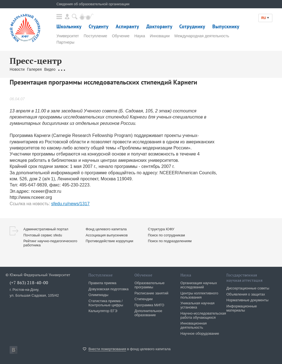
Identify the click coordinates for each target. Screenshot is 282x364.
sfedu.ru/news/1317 (70, 203)
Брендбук (139, 69)
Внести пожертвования (107, 349)
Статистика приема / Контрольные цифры (105, 303)
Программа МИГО (149, 305)
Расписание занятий (151, 293)
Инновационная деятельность (193, 325)
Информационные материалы (241, 308)
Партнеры (65, 42)
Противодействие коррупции (109, 241)
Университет (67, 36)
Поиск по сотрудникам (166, 235)
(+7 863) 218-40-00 (29, 282)
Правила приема (102, 283)
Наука (139, 36)
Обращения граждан (76, 69)
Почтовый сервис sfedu (42, 235)
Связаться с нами (113, 69)
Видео (49, 69)
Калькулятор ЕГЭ (102, 311)
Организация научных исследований (198, 285)
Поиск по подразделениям (170, 241)
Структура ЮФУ (161, 229)
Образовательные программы (149, 285)
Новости (17, 69)
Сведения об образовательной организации (92, 4)
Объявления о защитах (245, 294)
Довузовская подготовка (108, 289)
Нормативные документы (247, 300)
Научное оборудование (199, 333)
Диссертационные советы (247, 288)
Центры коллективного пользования (199, 295)
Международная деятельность (201, 36)
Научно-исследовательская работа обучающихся (203, 315)
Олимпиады (98, 295)
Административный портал (45, 229)
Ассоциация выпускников (107, 235)
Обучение (120, 36)
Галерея (34, 69)
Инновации (160, 36)
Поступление (95, 36)
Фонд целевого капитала (106, 229)
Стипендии (143, 299)
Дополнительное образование (148, 313)
